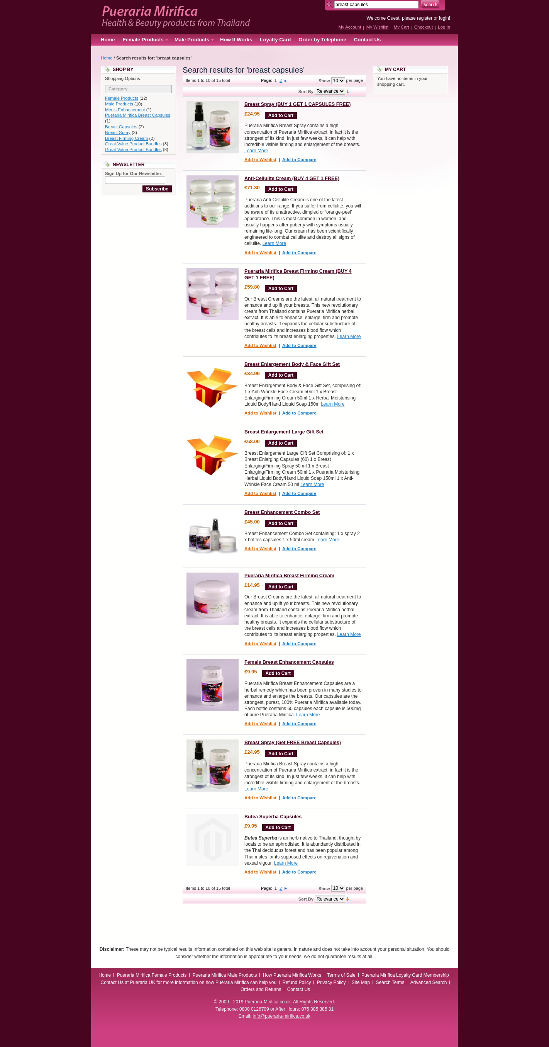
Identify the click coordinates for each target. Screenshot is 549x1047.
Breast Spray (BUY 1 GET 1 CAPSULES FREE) (297, 104)
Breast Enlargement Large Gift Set (284, 432)
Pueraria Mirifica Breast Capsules (137, 115)
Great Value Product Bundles (133, 143)
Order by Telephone (322, 39)
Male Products (119, 104)
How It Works (236, 39)
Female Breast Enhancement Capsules (289, 662)
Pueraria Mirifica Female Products (152, 975)
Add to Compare (299, 159)
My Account (349, 27)
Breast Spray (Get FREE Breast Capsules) (292, 742)
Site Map (361, 982)
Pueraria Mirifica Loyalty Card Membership (405, 975)
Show (324, 80)
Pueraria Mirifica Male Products (225, 975)
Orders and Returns (261, 989)
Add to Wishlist (260, 159)
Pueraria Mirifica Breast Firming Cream (289, 575)
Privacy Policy (331, 982)
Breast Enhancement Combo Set (282, 512)
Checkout (423, 27)
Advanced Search (428, 982)
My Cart (401, 27)
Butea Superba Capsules (273, 816)
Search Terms (390, 982)
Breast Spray (117, 132)
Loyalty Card (275, 39)
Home (108, 39)
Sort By (305, 91)
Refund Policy (296, 982)
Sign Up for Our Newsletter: (134, 173)
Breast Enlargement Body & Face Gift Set (292, 364)
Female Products (121, 98)
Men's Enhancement (125, 109)
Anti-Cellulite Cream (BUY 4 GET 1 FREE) (291, 178)
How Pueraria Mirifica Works (292, 975)
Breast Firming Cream (126, 138)
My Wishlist (377, 27)
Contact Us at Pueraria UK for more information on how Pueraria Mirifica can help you (189, 982)
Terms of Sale (341, 975)
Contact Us (367, 39)
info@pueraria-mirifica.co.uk (282, 1016)
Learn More (256, 150)
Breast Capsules (121, 126)
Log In (444, 27)
